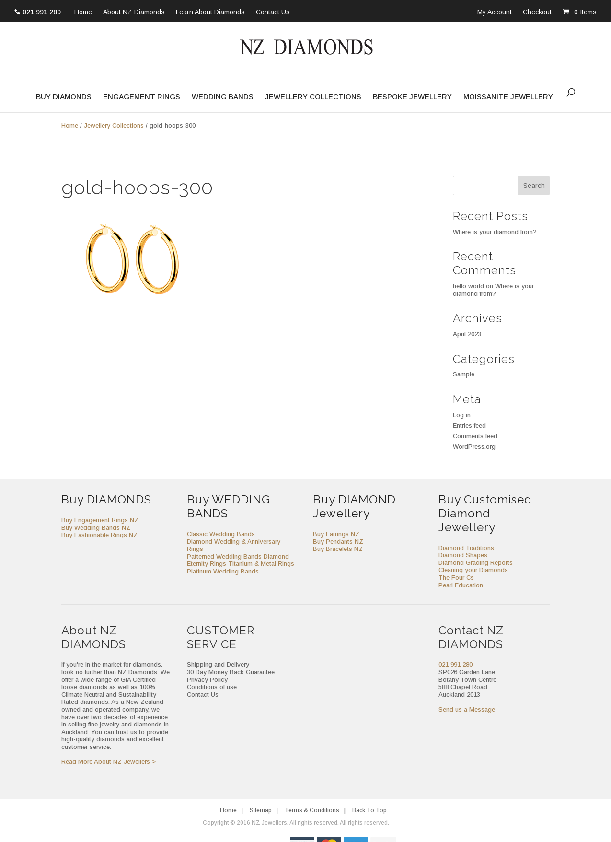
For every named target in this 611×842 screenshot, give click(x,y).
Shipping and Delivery (218, 664)
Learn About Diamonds (210, 12)
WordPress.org (474, 446)
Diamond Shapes (462, 555)
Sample (463, 374)
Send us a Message (466, 709)
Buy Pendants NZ (338, 541)
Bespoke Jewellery (412, 97)
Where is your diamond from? (495, 231)
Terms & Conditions (312, 810)
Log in (462, 415)
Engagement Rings (141, 97)
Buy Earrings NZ (336, 534)
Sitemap (261, 810)
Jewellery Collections (313, 97)
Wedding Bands (223, 97)
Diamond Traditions (466, 547)
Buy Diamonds (64, 97)
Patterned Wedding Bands (224, 556)
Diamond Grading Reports (475, 562)
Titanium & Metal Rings (261, 563)
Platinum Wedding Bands (223, 571)
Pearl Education (460, 585)
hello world (468, 286)
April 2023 (467, 334)
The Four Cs (456, 577)
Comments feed (475, 436)
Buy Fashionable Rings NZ (99, 534)
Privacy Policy (207, 679)
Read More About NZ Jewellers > (108, 761)
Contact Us (273, 12)
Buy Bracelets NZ (338, 548)
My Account (494, 12)
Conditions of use (212, 686)
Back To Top (369, 810)
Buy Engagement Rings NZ (99, 520)
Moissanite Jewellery (508, 97)
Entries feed (469, 425)
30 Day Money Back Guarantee (231, 672)
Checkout (537, 12)
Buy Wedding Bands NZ (95, 527)
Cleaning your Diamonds (473, 569)
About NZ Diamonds (134, 12)
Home (83, 12)
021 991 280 (42, 12)
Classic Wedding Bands (221, 534)
